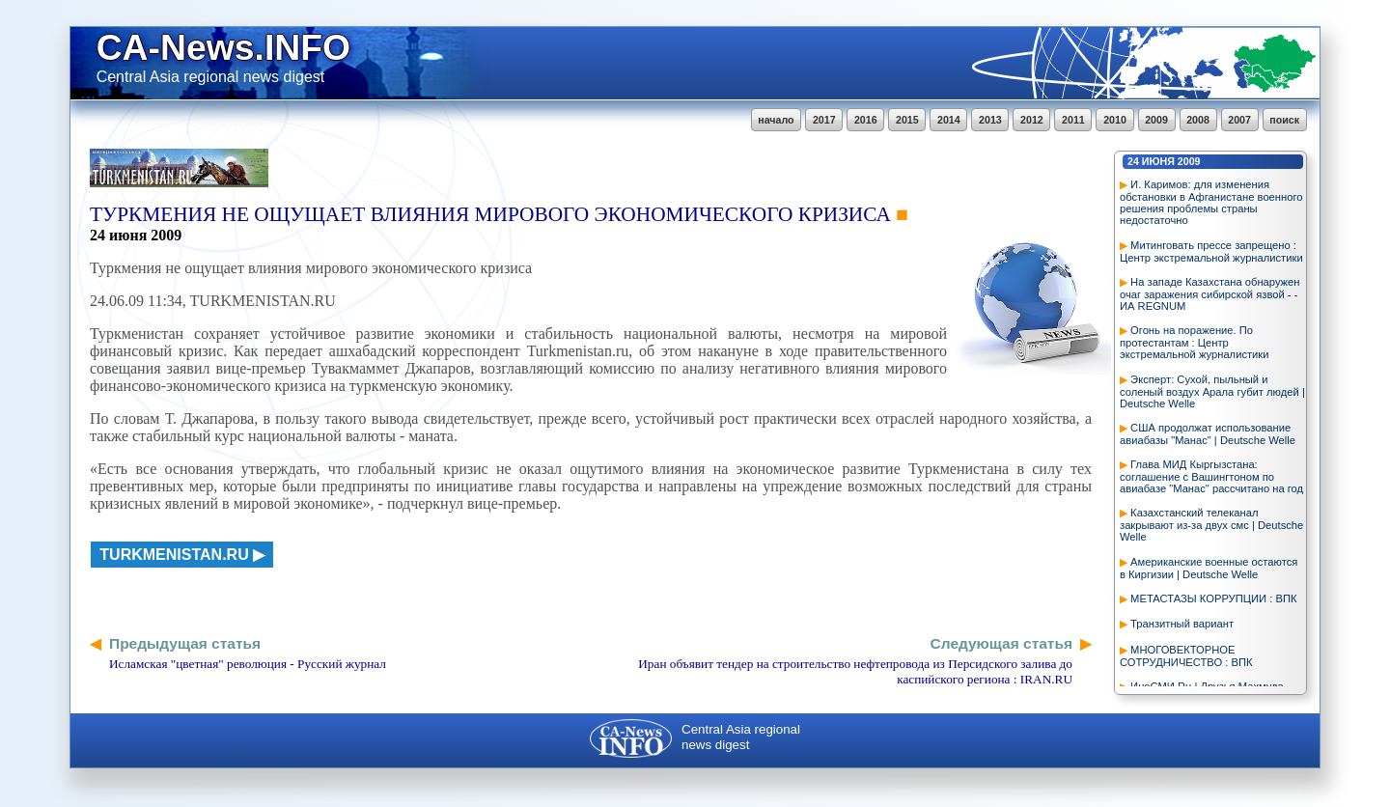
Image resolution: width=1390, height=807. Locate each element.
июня (1158, 161)
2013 (990, 119)
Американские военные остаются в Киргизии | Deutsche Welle (1208, 568)
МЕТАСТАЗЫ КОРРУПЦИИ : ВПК (1213, 598)
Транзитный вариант (1182, 623)
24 (1133, 161)
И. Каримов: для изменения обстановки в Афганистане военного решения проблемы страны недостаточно (1211, 202)
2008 (1197, 119)
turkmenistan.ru (173, 554)
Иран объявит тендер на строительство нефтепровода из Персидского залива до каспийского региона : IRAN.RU (855, 671)
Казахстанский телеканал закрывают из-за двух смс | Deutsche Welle (1211, 525)
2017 (824, 119)
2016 (865, 119)
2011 (1073, 119)
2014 (948, 119)
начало (775, 119)
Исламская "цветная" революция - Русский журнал (247, 663)
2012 (1031, 119)
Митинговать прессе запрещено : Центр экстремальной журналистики (1211, 251)
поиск (1284, 119)
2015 (907, 119)
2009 (1156, 119)
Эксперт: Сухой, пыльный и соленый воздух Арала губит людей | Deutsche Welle (1212, 391)
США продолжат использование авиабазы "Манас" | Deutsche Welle (1207, 434)
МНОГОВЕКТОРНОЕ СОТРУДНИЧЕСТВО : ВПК (1186, 656)
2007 (1239, 119)
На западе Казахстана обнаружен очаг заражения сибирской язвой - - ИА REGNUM (1210, 294)
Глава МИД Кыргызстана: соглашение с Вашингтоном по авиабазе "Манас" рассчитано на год (1211, 476)
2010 (1114, 119)
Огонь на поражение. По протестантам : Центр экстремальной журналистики (1194, 342)
